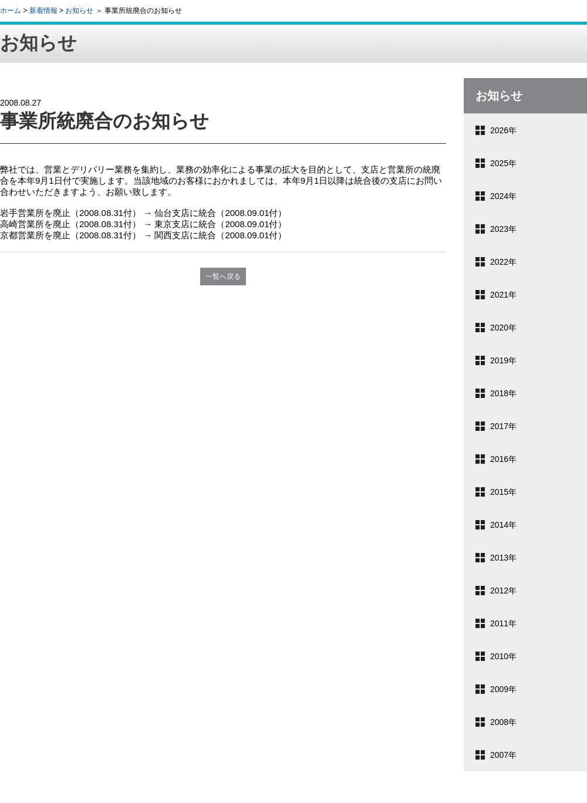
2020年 (503, 327)
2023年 (503, 229)
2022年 (503, 261)
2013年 (503, 557)
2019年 (503, 360)
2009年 (503, 689)
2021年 (503, 294)
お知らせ (79, 10)
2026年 (503, 130)
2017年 (503, 426)
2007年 (503, 755)
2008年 (503, 722)
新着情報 (43, 10)
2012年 (503, 590)
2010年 (503, 656)
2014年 (503, 524)
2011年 (503, 623)
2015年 (503, 492)
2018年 (503, 393)
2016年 (503, 459)
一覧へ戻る (223, 276)
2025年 (503, 163)
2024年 (503, 196)
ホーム (10, 10)
